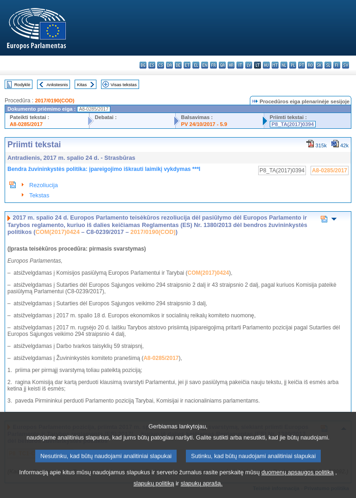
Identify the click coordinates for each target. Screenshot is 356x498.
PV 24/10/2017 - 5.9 (204, 124)
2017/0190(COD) (54, 100)
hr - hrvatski (231, 65)
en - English (204, 65)
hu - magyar (266, 65)
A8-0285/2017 (26, 124)
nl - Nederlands (283, 65)
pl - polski (292, 65)
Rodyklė (22, 84)
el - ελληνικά (195, 65)
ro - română (310, 65)
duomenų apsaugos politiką (297, 480)
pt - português (301, 65)
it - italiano (239, 65)
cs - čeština (160, 65)
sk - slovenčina (319, 65)
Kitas (82, 84)
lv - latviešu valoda (248, 65)
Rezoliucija (43, 185)
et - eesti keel (187, 65)
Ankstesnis (57, 84)
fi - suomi (336, 65)
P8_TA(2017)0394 (293, 124)
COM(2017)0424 (57, 231)
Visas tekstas (124, 84)
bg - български (143, 65)
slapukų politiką (154, 491)
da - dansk (169, 65)
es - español (151, 65)
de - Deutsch (178, 65)
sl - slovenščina (327, 65)
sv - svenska (345, 65)
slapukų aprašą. (201, 491)
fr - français (213, 65)
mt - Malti (275, 65)
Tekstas (39, 195)
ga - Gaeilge (222, 65)
